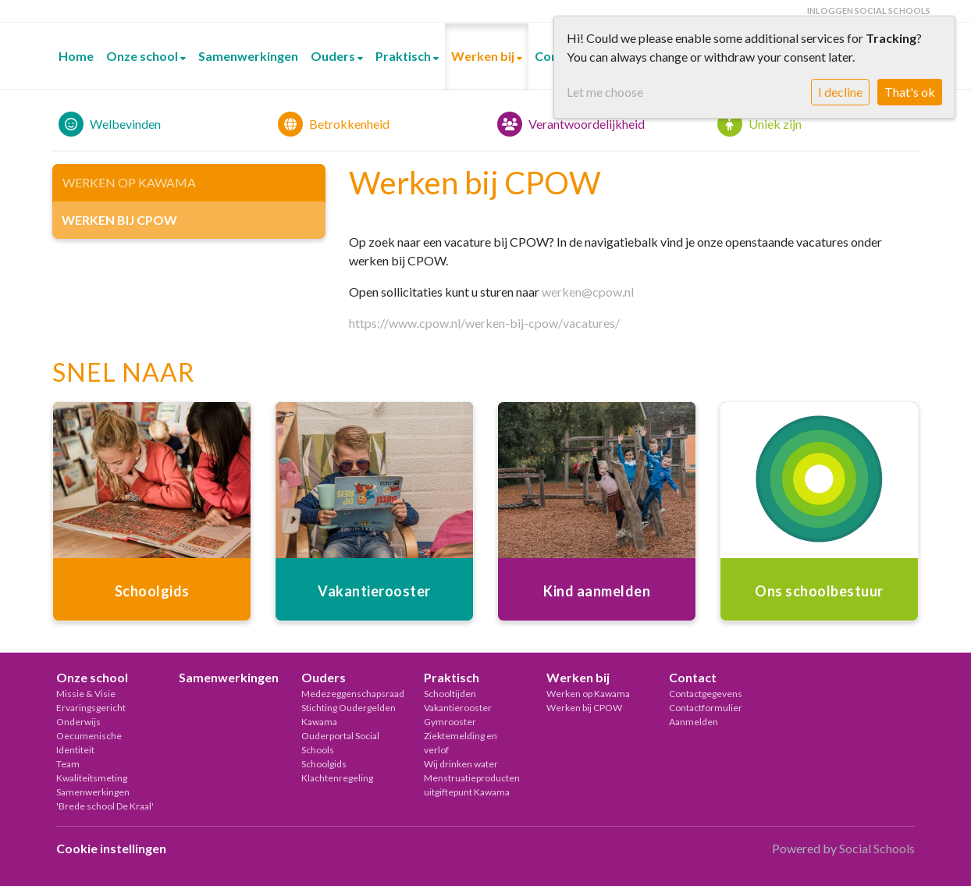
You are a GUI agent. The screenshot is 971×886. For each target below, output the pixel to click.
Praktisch (404, 55)
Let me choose (605, 91)
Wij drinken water (461, 764)
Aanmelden (693, 722)
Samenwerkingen (248, 55)
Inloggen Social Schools (868, 10)
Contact (693, 677)
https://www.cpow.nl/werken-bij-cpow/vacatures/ (484, 322)
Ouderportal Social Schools (340, 743)
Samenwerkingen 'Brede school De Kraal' (105, 799)
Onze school (143, 55)
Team (68, 764)
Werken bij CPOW (119, 219)
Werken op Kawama (129, 182)
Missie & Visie (86, 693)
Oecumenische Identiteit (89, 743)
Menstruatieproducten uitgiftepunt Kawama (472, 785)
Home (76, 55)
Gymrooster (450, 722)
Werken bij (484, 55)
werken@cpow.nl (588, 291)
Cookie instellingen (111, 848)
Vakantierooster (458, 707)
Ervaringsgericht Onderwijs (91, 715)
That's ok (909, 91)
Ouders (334, 55)
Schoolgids (324, 764)
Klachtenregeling (337, 778)
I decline (840, 91)
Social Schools (877, 848)
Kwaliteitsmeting (91, 778)
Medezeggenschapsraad (350, 693)
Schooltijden (450, 693)
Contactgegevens (705, 693)
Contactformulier (705, 707)
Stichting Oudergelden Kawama (348, 715)
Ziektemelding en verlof (460, 743)
